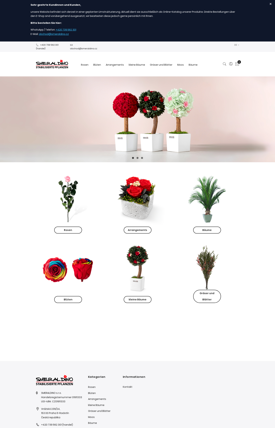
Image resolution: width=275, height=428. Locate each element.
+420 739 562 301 (66, 29)
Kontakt (127, 387)
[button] (236, 44)
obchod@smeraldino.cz (54, 34)
